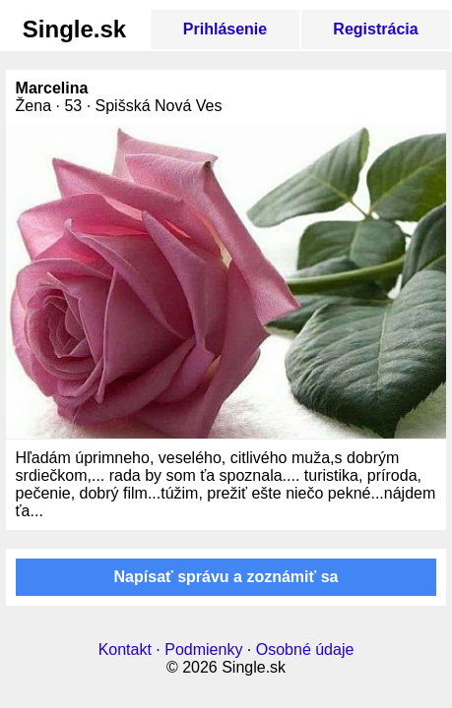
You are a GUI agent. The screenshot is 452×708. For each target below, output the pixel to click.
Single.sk (74, 29)
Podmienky (203, 649)
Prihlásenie (225, 29)
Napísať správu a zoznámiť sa (226, 576)
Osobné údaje (305, 649)
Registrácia (375, 29)
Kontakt (125, 649)
